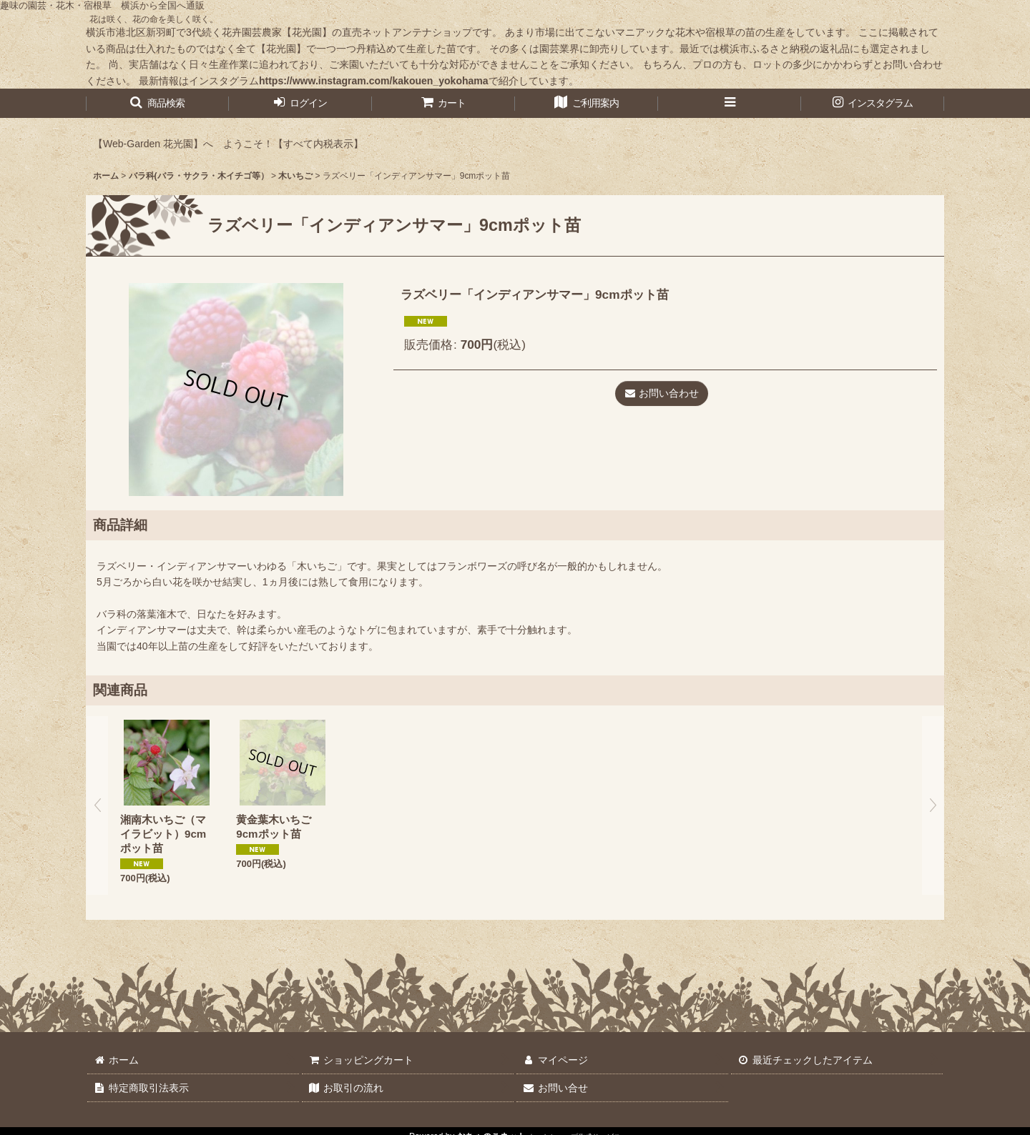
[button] (157, 103)
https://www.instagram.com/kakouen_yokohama (374, 80)
